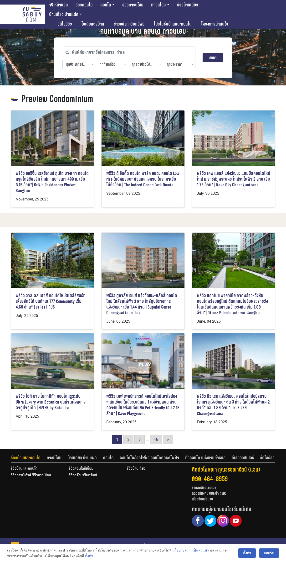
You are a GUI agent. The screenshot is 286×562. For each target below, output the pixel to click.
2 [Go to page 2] (128, 439)
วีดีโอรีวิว (64, 24)
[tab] (29, 457)
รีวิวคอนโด (84, 4)
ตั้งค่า (89, 556)
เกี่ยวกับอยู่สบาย (202, 499)
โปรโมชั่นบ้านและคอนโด (173, 24)
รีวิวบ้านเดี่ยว (187, 4)
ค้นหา (213, 57)
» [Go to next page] (168, 439)
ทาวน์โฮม (158, 4)
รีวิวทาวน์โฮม (132, 4)
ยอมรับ (269, 553)
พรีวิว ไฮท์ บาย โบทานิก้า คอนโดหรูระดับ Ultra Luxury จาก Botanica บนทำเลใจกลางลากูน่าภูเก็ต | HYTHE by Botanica (51, 402)
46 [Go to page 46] (156, 439)
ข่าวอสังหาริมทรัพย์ (129, 24)
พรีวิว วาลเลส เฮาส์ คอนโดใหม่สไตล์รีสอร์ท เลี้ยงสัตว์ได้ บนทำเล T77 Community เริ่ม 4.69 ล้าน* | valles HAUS (51, 301)
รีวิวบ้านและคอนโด (26, 457)
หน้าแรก (58, 4)
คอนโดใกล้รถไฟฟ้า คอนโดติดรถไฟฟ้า (149, 457)
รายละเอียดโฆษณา (204, 487)
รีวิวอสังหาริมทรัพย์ (83, 475)
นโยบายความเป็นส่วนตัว (190, 550)
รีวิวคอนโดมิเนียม (81, 469)
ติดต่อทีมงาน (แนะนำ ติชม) (209, 493)
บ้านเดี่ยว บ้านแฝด (63, 14)
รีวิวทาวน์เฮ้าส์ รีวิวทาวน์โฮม (31, 475)
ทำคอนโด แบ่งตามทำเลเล (205, 457)
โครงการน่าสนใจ (214, 24)
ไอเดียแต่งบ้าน (93, 24)
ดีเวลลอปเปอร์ (243, 457)
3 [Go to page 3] (139, 439)
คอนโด (105, 4)
